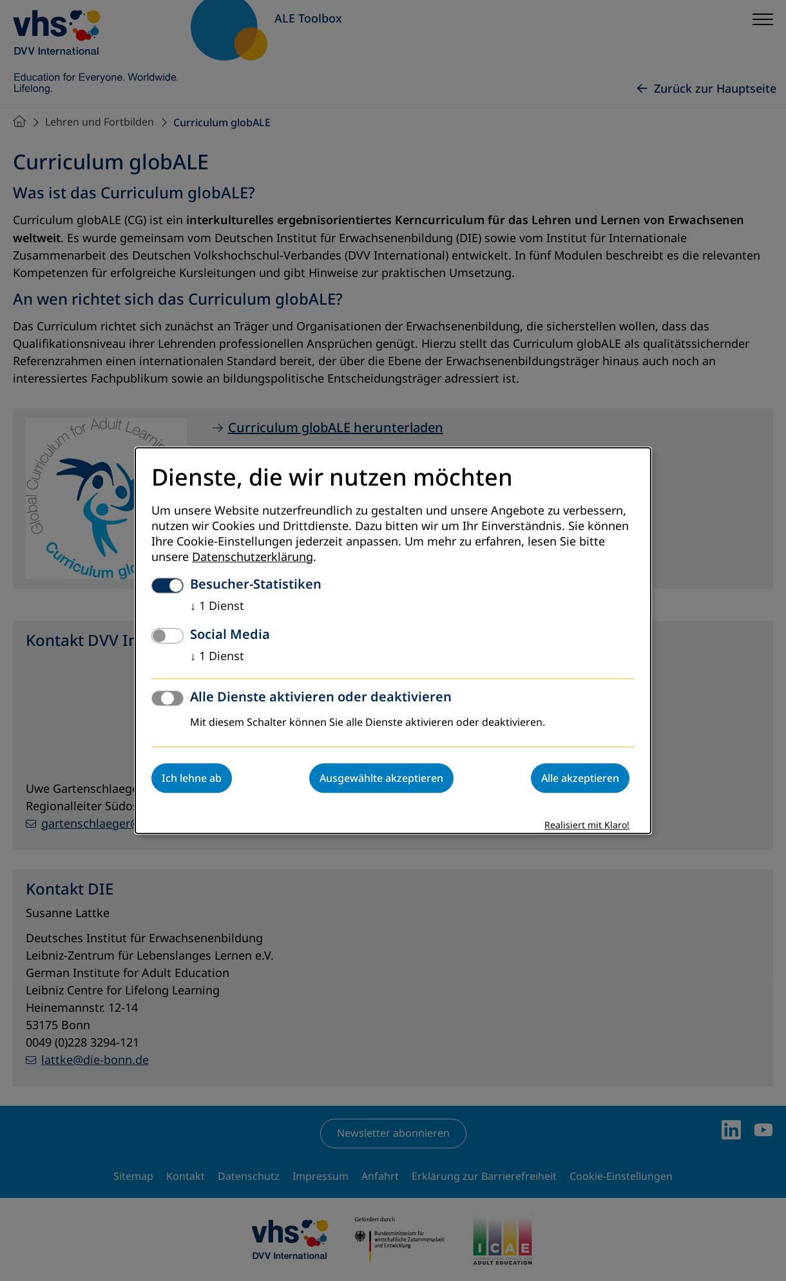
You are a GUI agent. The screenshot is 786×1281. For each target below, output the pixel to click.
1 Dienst (217, 606)
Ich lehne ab (192, 778)
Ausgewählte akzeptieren (381, 778)
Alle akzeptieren (580, 778)
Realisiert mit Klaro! (586, 825)
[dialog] (393, 640)
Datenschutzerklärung (252, 557)
